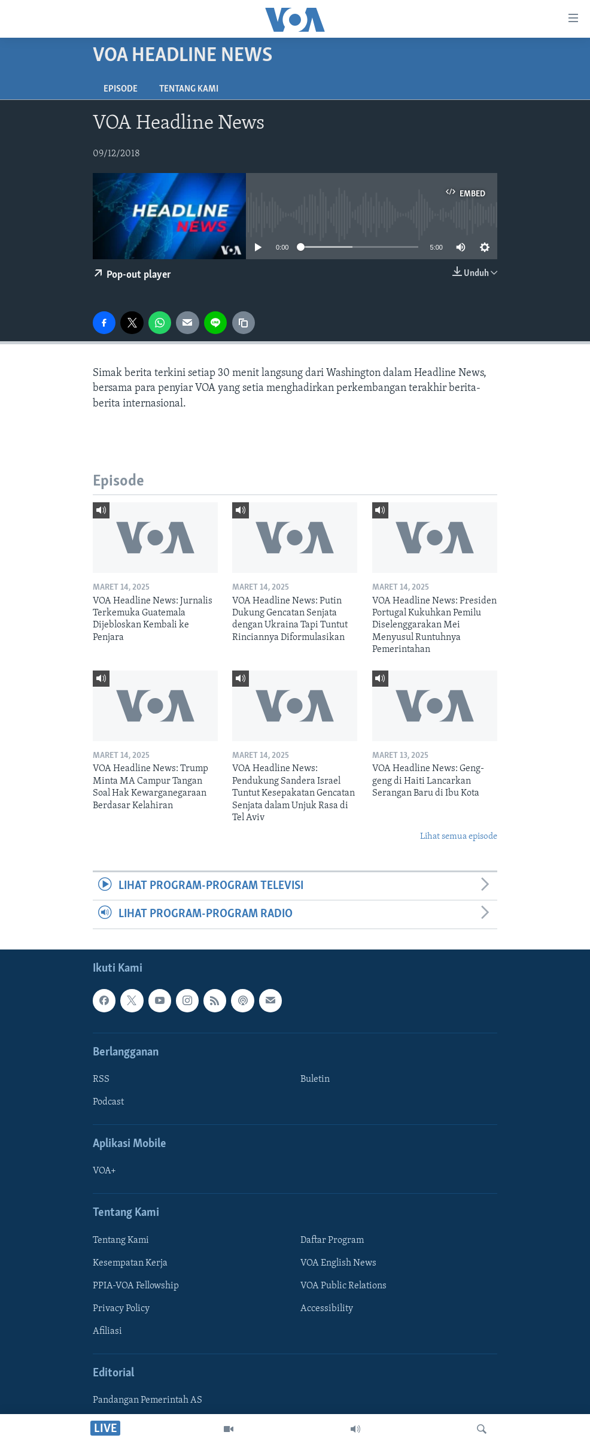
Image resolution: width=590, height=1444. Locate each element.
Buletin (315, 1079)
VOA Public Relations (343, 1285)
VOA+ (104, 1171)
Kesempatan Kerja (130, 1262)
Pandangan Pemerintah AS (147, 1400)
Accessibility (326, 1308)
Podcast (108, 1102)
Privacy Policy (121, 1308)
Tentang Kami (188, 89)
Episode (121, 89)
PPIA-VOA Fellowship (136, 1285)
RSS (101, 1079)
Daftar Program (332, 1240)
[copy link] (243, 322)
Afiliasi (107, 1331)
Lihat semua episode (458, 836)
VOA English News (338, 1262)
